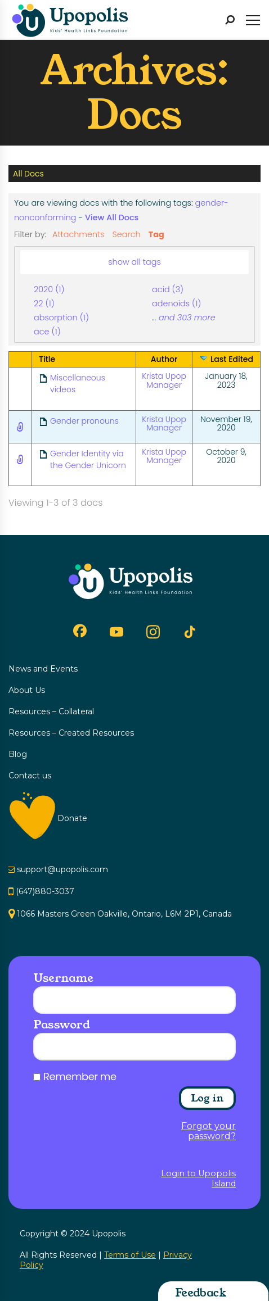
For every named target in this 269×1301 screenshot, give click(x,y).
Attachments (78, 234)
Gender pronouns (84, 421)
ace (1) (47, 331)
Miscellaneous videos (77, 383)
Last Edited (231, 359)
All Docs (28, 174)
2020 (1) (49, 289)
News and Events (43, 669)
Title (47, 359)
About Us (26, 690)
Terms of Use (130, 1255)
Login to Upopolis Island (198, 1178)
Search (127, 234)
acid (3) (167, 289)
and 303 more (187, 317)
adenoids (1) (176, 303)
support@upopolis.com (62, 869)
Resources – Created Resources (71, 733)
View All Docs (111, 217)
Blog (17, 754)
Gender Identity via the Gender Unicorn (88, 459)
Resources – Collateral (51, 711)
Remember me (79, 1077)
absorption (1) (61, 317)
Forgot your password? (208, 1131)
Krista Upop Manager (164, 380)
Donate (72, 818)
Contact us (29, 775)
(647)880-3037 (45, 891)
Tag (156, 234)
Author (164, 359)
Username (63, 978)
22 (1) (44, 303)
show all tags (134, 262)
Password (61, 1024)
